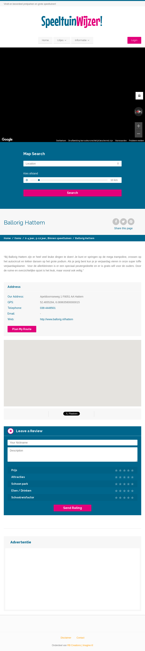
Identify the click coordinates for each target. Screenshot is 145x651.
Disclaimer (66, 637)
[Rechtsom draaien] (141, 111)
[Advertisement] (72, 578)
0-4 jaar (29, 238)
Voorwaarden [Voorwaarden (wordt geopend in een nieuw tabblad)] (121, 141)
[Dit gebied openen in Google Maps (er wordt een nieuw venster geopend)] (7, 139)
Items (17, 238)
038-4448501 (48, 307)
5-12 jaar (41, 238)
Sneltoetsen (61, 141)
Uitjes (60, 40)
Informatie (80, 40)
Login (134, 40)
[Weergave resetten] (138, 111)
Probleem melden (136, 141)
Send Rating (72, 508)
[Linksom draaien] (135, 111)
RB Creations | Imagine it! (80, 645)
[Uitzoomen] (138, 134)
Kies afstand (30, 173)
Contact (80, 637)
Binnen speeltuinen (60, 238)
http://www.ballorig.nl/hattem (56, 319)
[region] (72, 94)
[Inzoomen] (138, 126)
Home (45, 40)
